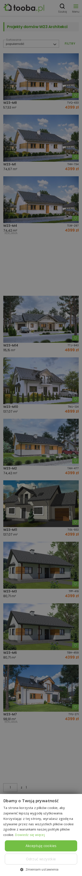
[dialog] (41, 438)
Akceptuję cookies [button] (41, 845)
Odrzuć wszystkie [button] (41, 859)
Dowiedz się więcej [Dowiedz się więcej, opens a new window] (30, 834)
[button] (40, 869)
